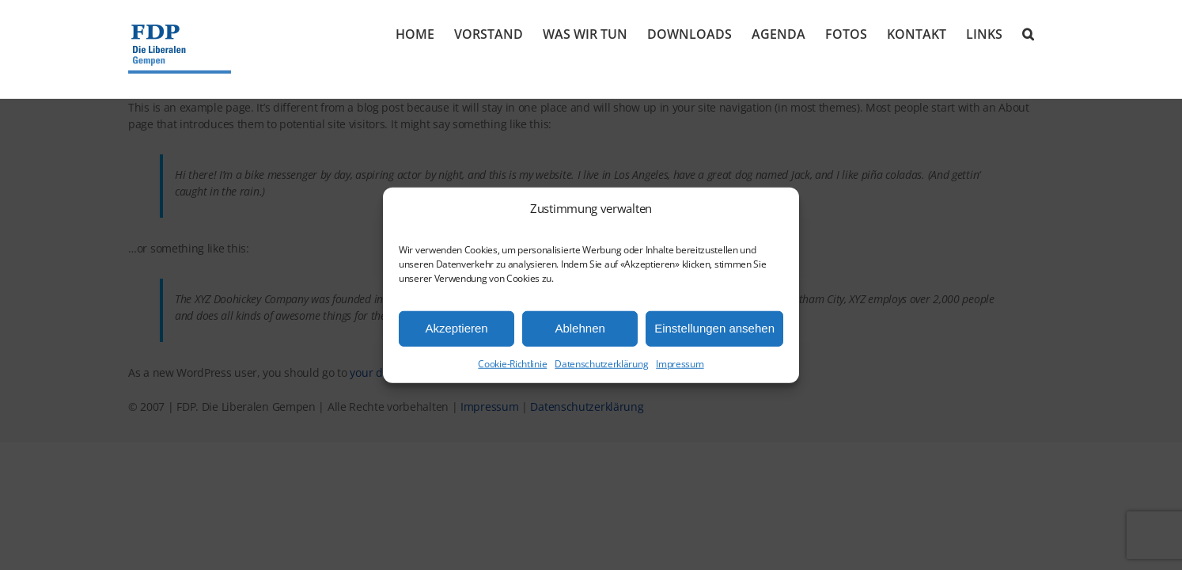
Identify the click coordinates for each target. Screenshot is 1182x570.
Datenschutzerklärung (601, 363)
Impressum (679, 363)
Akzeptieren (456, 328)
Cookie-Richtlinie (512, 363)
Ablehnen (579, 328)
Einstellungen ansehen (714, 328)
